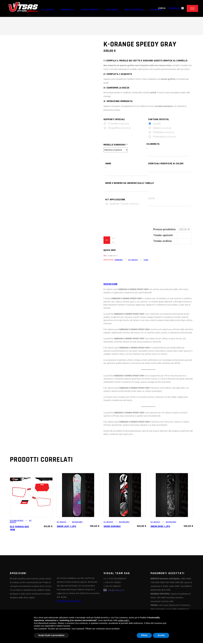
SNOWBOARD (77, 522)
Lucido (157, 123)
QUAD (146, 260)
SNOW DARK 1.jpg (160, 526)
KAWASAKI (119, 260)
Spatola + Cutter (124, 203)
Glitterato (163, 132)
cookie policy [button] (123, 620)
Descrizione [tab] (110, 284)
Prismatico (164, 136)
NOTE (151, 198)
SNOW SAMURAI (112, 526)
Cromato (118, 123)
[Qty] (106, 240)
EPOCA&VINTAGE (16, 520)
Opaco (162, 128)
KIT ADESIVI (133, 260)
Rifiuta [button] (144, 635)
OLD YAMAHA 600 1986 (19, 528)
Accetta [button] (161, 635)
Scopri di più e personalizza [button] (51, 635)
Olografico (119, 128)
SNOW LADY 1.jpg (66, 526)
